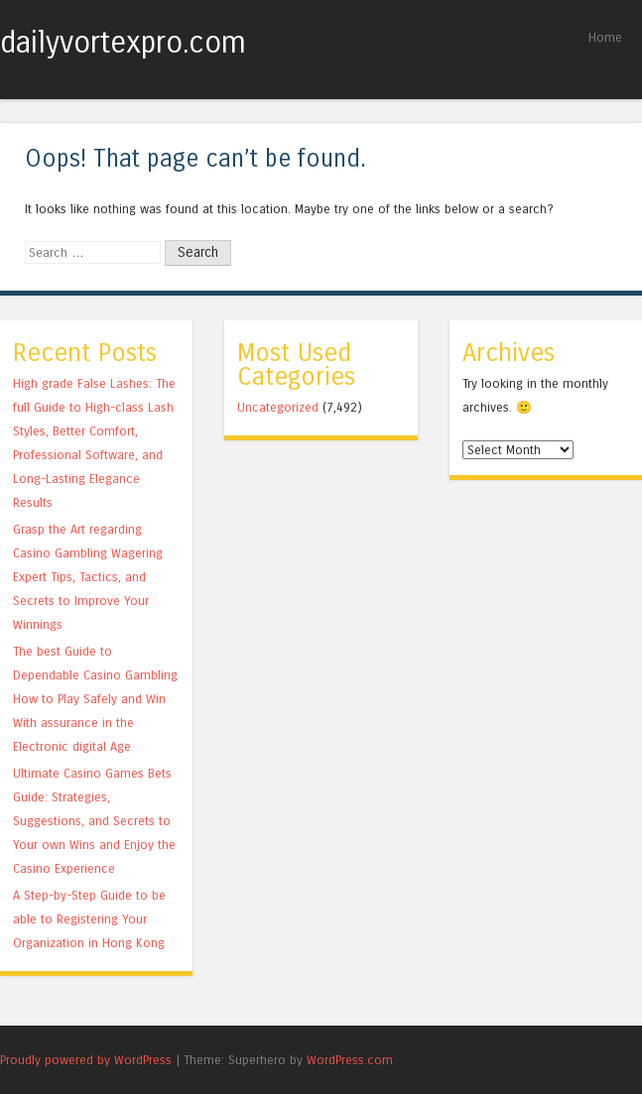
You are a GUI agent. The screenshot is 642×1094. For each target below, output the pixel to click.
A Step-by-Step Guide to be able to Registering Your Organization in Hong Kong (89, 919)
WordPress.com (350, 1059)
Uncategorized (278, 407)
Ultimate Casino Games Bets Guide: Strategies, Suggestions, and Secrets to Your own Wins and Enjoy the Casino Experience (94, 821)
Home (605, 37)
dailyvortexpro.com (123, 43)
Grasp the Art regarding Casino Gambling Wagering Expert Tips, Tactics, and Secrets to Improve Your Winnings (88, 577)
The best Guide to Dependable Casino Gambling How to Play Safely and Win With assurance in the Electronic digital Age (95, 699)
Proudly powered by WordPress (86, 1059)
